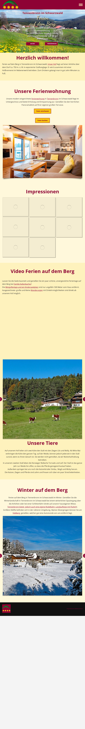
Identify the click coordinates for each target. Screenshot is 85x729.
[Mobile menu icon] (81, 4)
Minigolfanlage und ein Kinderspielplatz (21, 287)
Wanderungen (37, 290)
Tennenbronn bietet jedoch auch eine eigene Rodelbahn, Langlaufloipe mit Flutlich (41, 507)
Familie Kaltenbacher (22, 284)
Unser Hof (52, 64)
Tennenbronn (52, 98)
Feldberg (16, 513)
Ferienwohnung (37, 98)
